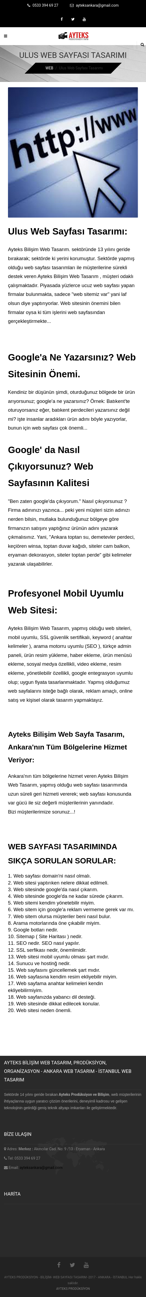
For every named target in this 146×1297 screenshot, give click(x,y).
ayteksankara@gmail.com (41, 1167)
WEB (49, 68)
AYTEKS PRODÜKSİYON (73, 1289)
